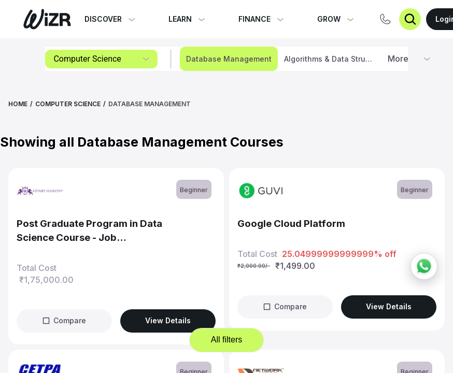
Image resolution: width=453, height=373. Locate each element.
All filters (226, 339)
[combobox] (101, 59)
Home (17, 104)
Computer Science (68, 104)
